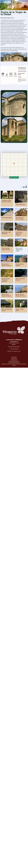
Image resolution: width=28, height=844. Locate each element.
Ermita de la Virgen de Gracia (6, 295)
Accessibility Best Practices (14, 362)
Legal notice (14, 357)
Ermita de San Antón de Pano (6, 248)
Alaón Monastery (20, 204)
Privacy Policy (14, 358)
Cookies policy (14, 359)
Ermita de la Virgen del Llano (6, 264)
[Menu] (2, 1)
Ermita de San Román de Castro (20, 295)
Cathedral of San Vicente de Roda (6, 201)
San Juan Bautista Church (7, 309)
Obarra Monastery (7, 217)
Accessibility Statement (14, 361)
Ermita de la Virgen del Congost (19, 233)
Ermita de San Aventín (20, 264)
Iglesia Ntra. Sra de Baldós (6, 232)
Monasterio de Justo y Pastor (20, 218)
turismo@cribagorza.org (14, 346)
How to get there (14, 177)
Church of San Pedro (20, 309)
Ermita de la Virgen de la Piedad (19, 249)
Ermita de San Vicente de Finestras (6, 280)
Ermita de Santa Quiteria (20, 279)
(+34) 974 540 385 (14, 349)
